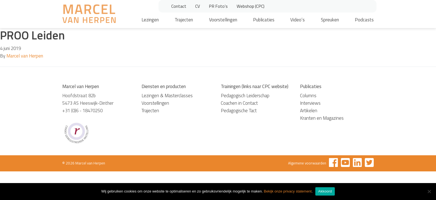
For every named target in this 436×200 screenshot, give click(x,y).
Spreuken (330, 19)
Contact (178, 6)
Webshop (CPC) (250, 6)
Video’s (297, 19)
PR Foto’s (218, 6)
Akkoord (325, 191)
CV (197, 6)
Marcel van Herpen (24, 55)
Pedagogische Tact (239, 110)
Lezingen (150, 19)
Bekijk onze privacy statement (288, 191)
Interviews (310, 103)
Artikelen (308, 110)
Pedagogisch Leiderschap (245, 95)
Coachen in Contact (239, 103)
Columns (308, 95)
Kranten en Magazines (322, 118)
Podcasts (364, 19)
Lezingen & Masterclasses (167, 95)
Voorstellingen (223, 19)
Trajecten (184, 19)
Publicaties (263, 19)
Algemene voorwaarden (307, 163)
